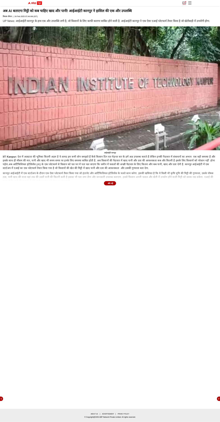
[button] (189, 3)
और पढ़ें (110, 183)
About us (94, 414)
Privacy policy (123, 414)
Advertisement (108, 414)
